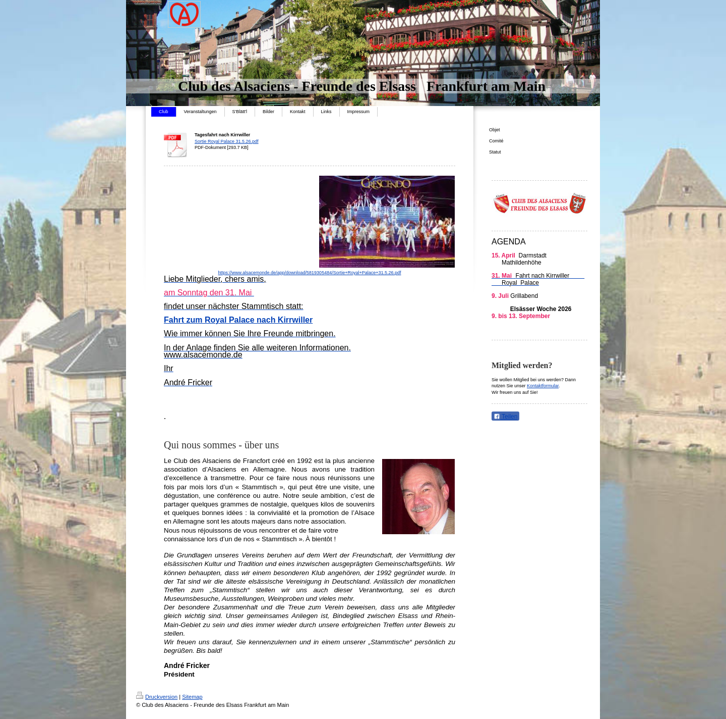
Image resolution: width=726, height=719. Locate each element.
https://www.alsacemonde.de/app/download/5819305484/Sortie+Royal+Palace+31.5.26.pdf (309, 272)
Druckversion (156, 697)
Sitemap (192, 697)
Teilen (505, 416)
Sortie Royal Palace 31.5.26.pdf (227, 141)
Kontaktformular (543, 385)
